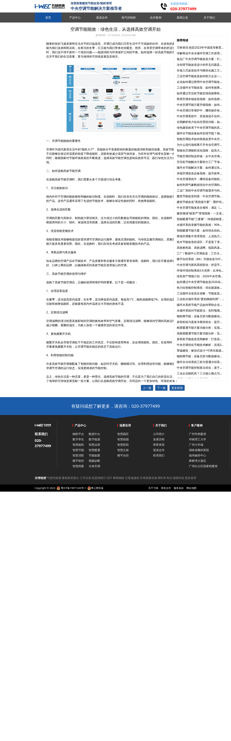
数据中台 (94, 434)
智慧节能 (78, 450)
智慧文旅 (123, 450)
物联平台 (78, 434)
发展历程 (159, 439)
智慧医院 (123, 445)
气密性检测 (54, 478)
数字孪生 (78, 439)
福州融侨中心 (197, 455)
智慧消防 (78, 455)
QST (109, 478)
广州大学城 (196, 445)
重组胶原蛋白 (70, 478)
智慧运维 (94, 445)
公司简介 (159, 434)
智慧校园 (123, 439)
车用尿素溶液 (148, 478)
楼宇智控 (78, 461)
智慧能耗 (78, 445)
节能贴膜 (94, 455)
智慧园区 (123, 434)
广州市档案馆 (197, 434)
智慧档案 (78, 466)
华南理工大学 (197, 439)
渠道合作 (159, 450)
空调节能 (83, 347)
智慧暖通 (94, 450)
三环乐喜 (85, 478)
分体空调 (94, 466)
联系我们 (159, 455)
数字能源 (94, 439)
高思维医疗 (99, 478)
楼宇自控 (123, 455)
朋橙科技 (178, 478)
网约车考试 (165, 478)
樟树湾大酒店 (197, 461)
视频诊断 (94, 461)
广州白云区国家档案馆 (203, 466)
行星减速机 (132, 478)
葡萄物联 (118, 478)
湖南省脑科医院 (199, 450)
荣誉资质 (159, 445)
